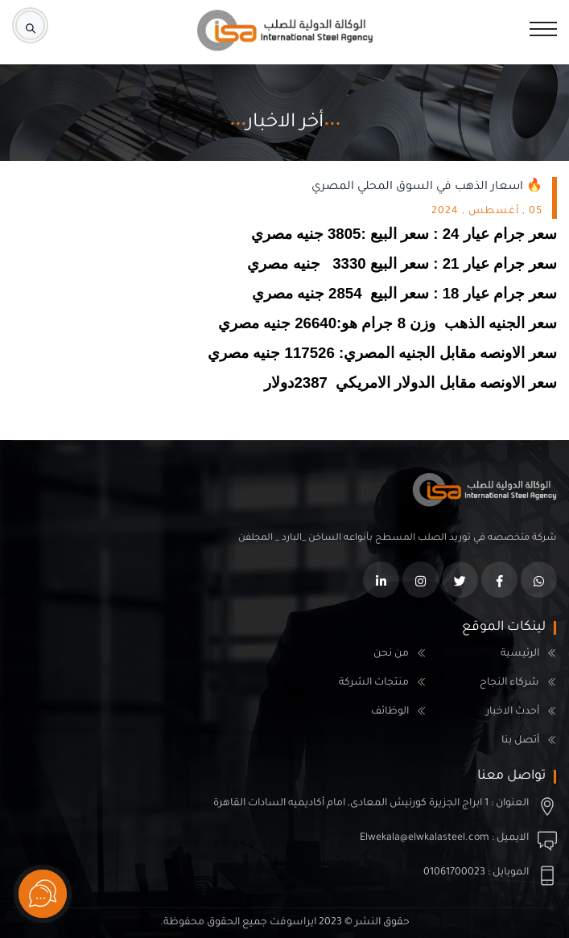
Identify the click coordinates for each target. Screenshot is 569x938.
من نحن (391, 654)
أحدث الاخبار (512, 712)
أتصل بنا (520, 741)
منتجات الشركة (374, 683)
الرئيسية (520, 654)
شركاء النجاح (509, 683)
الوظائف (390, 712)
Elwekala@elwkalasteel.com (424, 838)
